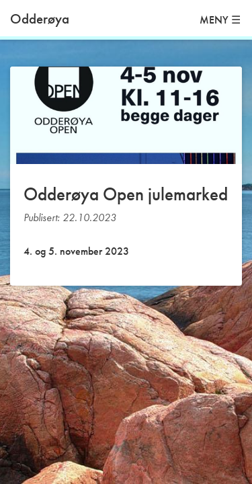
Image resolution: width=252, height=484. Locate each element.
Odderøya (39, 18)
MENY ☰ (220, 20)
